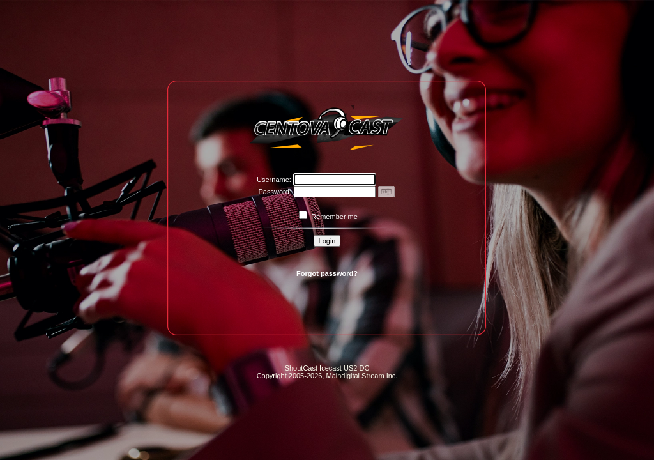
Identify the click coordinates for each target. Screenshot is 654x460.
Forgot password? (327, 273)
